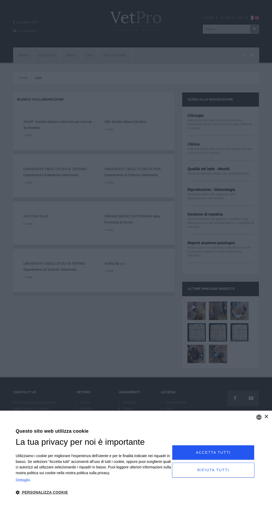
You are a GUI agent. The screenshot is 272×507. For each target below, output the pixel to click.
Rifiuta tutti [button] (213, 470)
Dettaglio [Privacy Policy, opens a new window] (23, 480)
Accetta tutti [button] (213, 452)
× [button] (266, 417)
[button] (94, 492)
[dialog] (136, 459)
